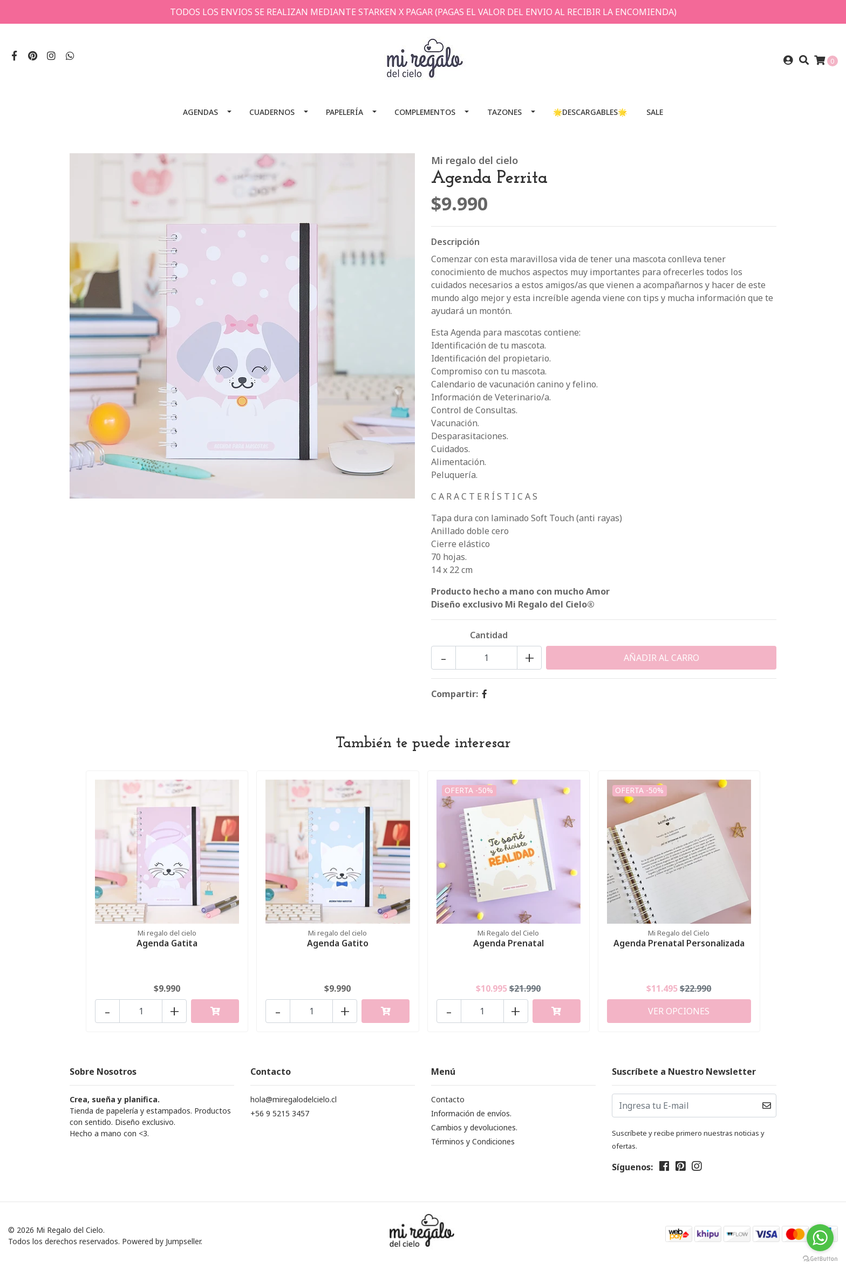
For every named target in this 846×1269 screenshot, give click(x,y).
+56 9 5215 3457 (279, 1113)
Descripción (455, 242)
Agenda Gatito (338, 943)
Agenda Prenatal (508, 943)
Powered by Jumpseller (161, 1241)
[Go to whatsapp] (820, 1237)
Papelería (344, 112)
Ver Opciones (678, 1011)
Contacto (448, 1099)
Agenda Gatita (167, 943)
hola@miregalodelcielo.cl (293, 1099)
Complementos (424, 112)
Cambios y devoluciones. (474, 1127)
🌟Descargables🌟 (590, 112)
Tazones (504, 112)
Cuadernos (272, 112)
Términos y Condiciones (473, 1141)
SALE (654, 112)
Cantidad (489, 635)
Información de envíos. (471, 1113)
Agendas (200, 112)
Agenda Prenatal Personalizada (679, 943)
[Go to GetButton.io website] (820, 1258)
